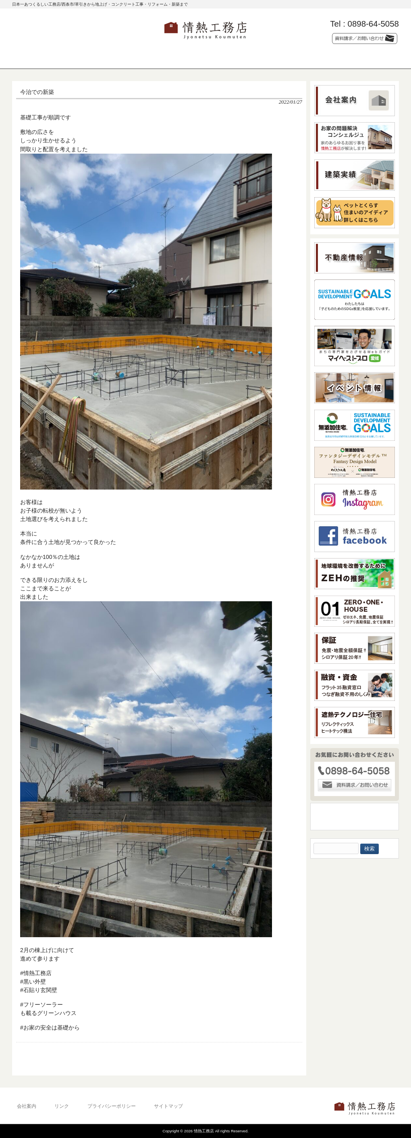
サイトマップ (168, 1106)
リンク (61, 1106)
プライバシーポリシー (111, 1106)
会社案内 (26, 1106)
